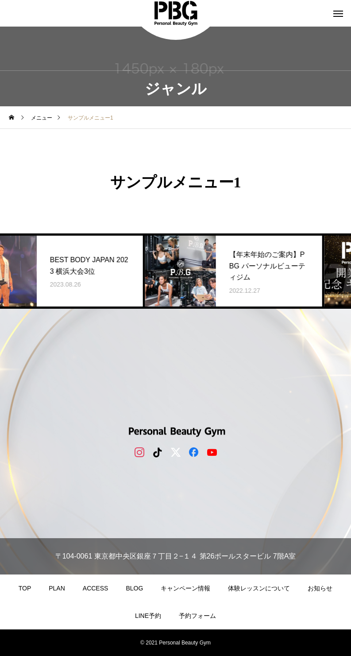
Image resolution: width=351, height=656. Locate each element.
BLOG (134, 588)
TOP (25, 588)
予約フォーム (197, 615)
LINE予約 (148, 615)
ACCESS (95, 588)
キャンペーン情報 (185, 588)
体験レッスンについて (259, 588)
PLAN (57, 588)
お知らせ (320, 588)
